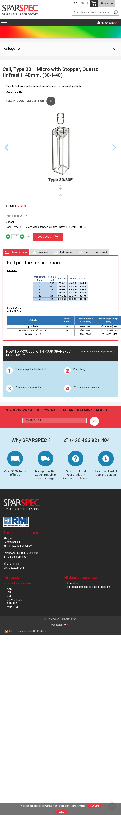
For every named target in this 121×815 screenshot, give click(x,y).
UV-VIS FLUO (14, 599)
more (81, 806)
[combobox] (60, 227)
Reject (61, 811)
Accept (94, 805)
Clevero (13, 631)
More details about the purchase (96, 351)
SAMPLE (12, 603)
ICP (9, 592)
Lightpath (22, 206)
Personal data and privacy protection (88, 586)
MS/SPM (12, 607)
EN (82, 3)
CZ (75, 3)
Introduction (12, 577)
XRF (9, 596)
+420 (87, 440)
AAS (9, 588)
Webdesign (60, 624)
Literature (72, 583)
